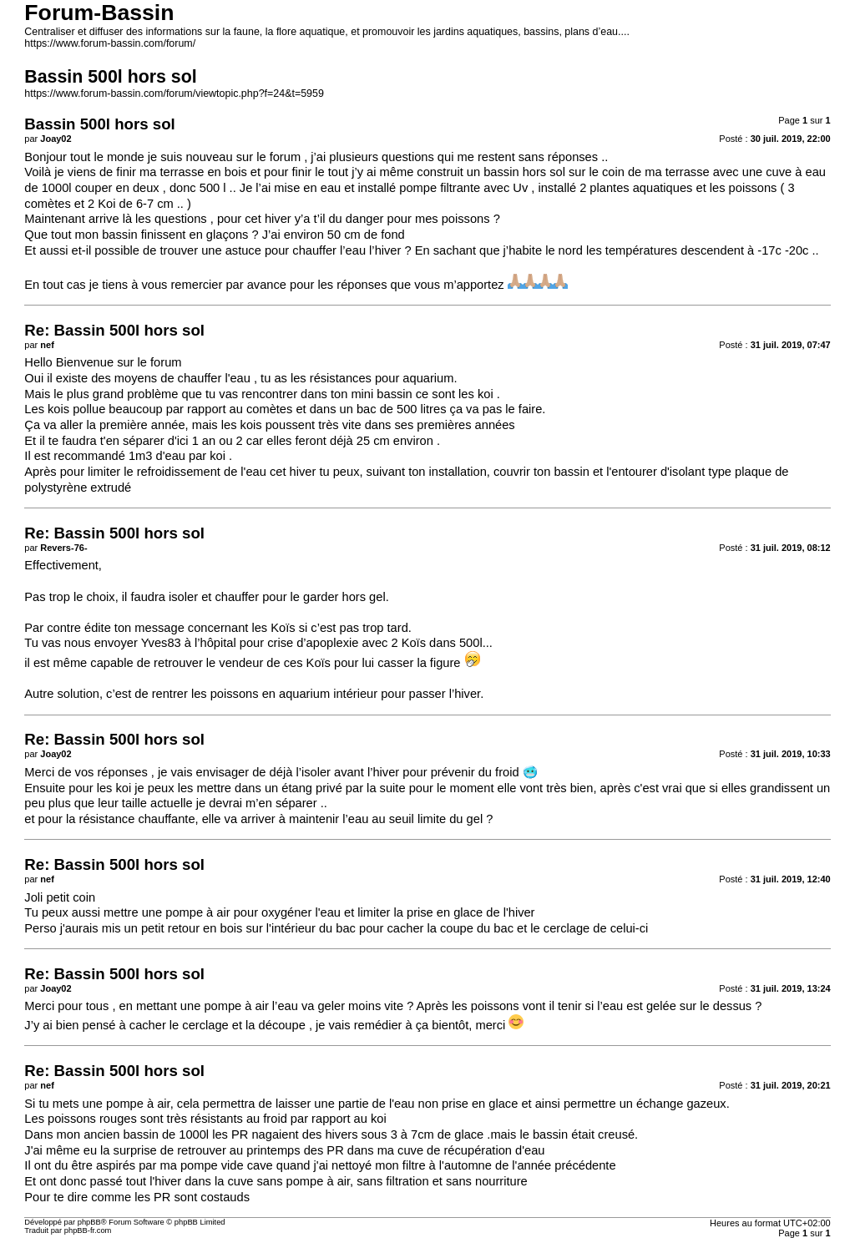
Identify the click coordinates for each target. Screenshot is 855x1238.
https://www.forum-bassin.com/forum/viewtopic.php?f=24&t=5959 (174, 93)
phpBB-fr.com (88, 1230)
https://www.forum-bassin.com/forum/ (109, 43)
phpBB (89, 1222)
